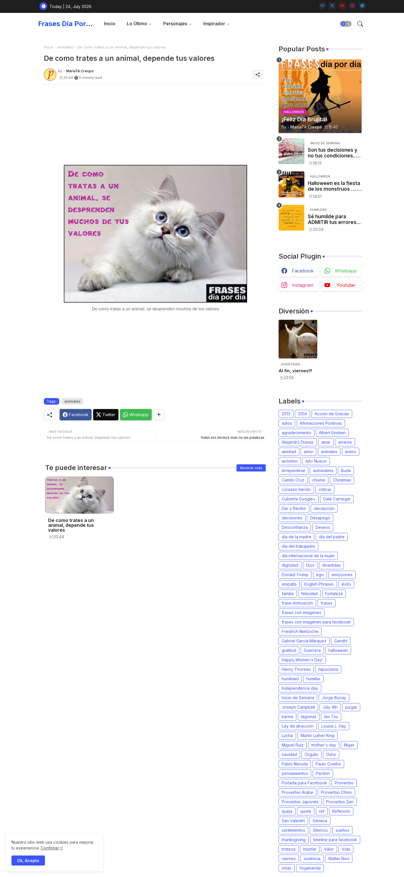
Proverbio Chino (336, 792)
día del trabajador (298, 546)
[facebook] (322, 5)
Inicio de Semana (298, 697)
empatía (289, 584)
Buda (346, 470)
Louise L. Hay (333, 726)
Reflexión (341, 811)
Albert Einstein (332, 432)
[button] (346, 24)
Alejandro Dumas (298, 442)
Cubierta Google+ (299, 498)
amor (308, 451)
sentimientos (293, 830)
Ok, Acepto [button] (28, 860)
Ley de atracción (298, 726)
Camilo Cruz (293, 480)
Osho (331, 754)
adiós (287, 423)
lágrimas (308, 716)
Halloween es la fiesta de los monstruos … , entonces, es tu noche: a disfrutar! (334, 186)
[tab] (109, 23)
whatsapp (346, 271)
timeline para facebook (335, 839)
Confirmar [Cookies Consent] (50, 847)
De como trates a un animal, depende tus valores (71, 525)
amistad (289, 451)
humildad (290, 678)
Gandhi (340, 640)
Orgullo (311, 754)
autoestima (323, 470)
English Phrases (319, 584)
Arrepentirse (293, 470)
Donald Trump (295, 574)
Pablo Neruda (295, 763)
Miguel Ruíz (293, 744)
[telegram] (362, 5)
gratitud (289, 650)
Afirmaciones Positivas (321, 423)
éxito (346, 584)
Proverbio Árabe (297, 792)
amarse (345, 442)
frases (326, 603)
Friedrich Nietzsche (300, 631)
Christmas (342, 480)
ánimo (350, 451)
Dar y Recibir (294, 508)
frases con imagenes (301, 612)
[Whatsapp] (136, 414)
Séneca (320, 820)
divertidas (331, 565)
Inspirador (214, 23)
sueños (342, 830)
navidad (289, 754)
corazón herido (296, 489)
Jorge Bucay (334, 697)
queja (287, 811)
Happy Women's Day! (302, 659)
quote (305, 811)
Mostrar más (251, 467)
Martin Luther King (317, 735)
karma (287, 716)
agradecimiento (296, 432)
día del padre (331, 536)
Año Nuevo (316, 461)
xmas (286, 868)
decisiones (292, 517)
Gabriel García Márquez (304, 640)
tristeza (288, 849)
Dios (310, 565)
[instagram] (352, 5)
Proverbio (344, 782)
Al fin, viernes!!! (295, 370)
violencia (312, 858)
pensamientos (295, 773)
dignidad (290, 565)
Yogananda (310, 868)
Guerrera (312, 650)
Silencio (320, 830)
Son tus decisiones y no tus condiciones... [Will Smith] (332, 153)
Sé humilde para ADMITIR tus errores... (334, 219)
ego (320, 574)
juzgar (351, 707)
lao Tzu (331, 716)
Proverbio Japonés (300, 801)
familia (287, 593)
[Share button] (158, 414)
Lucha (287, 735)
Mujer (349, 744)
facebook (303, 271)
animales (65, 47)
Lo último (137, 23)
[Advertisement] (155, 125)
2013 (286, 413)
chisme (318, 480)
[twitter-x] (332, 5)
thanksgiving (294, 839)
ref (321, 811)
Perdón (323, 773)
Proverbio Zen (340, 801)
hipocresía (328, 669)
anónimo (290, 461)
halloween (338, 650)
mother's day (323, 744)
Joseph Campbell (298, 707)
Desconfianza (295, 527)
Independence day (300, 688)
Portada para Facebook (304, 782)
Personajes (175, 23)
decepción (324, 508)
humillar (313, 678)
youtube (345, 285)
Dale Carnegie (336, 498)
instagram (303, 285)
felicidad (309, 593)
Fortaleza (334, 593)
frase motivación (297, 603)
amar (325, 442)
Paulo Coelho (328, 763)
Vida (346, 849)
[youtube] (342, 5)
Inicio (109, 23)
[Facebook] (76, 414)
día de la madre (296, 536)
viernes (289, 858)
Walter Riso (338, 858)
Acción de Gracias (332, 413)
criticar (325, 489)
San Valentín (293, 820)
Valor (329, 849)
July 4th (330, 707)
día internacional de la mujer (308, 555)
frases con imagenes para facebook (316, 621)
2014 (302, 413)
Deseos (323, 527)
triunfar (309, 849)
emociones (342, 574)
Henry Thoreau (296, 669)
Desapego (320, 517)
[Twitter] (106, 414)
